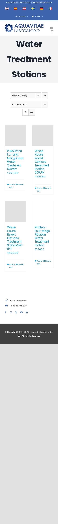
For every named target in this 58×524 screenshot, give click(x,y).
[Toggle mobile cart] (51, 31)
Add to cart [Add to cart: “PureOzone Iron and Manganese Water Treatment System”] (12, 185)
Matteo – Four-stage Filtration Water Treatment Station (42, 236)
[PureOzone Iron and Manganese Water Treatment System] (15, 135)
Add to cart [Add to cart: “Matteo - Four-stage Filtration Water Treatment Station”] (39, 262)
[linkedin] (27, 312)
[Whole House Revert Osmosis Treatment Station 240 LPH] (15, 211)
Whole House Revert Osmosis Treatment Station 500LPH (42, 161)
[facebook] (6, 312)
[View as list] (32, 112)
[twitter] (11, 312)
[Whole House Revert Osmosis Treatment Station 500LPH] (42, 135)
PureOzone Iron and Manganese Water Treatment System (15, 160)
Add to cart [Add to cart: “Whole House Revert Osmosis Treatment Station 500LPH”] (39, 189)
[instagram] (16, 312)
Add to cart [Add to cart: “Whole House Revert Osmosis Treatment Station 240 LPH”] (12, 265)
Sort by (19, 95)
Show (19, 105)
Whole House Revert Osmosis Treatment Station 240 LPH (14, 238)
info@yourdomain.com (42, 2)
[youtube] (21, 312)
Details (21, 184)
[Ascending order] (45, 95)
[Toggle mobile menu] (51, 27)
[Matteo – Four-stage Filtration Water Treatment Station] (42, 211)
